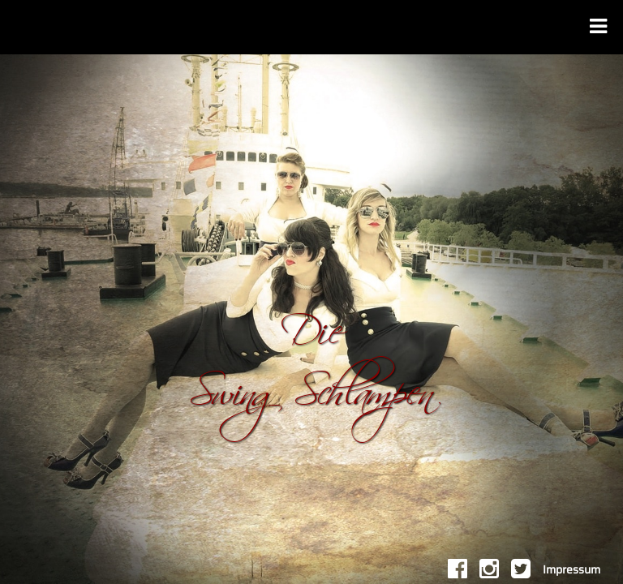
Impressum (571, 569)
